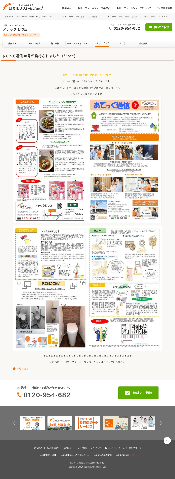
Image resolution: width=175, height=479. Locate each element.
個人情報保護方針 (53, 448)
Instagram (127, 455)
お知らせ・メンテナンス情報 (75, 448)
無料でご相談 (161, 27)
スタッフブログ (149, 17)
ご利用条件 (38, 448)
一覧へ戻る (23, 368)
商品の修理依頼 (105, 455)
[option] (32, 423)
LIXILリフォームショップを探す (93, 8)
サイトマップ (96, 448)
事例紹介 (66, 8)
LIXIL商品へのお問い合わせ (77, 455)
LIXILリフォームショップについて (133, 8)
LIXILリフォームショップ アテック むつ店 (120, 17)
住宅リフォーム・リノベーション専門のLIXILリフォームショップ (29, 17)
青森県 (95, 17)
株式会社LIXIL (49, 455)
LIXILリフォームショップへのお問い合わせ (124, 448)
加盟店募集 (166, 8)
